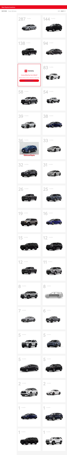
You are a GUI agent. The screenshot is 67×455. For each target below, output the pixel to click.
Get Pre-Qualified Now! (29, 80)
